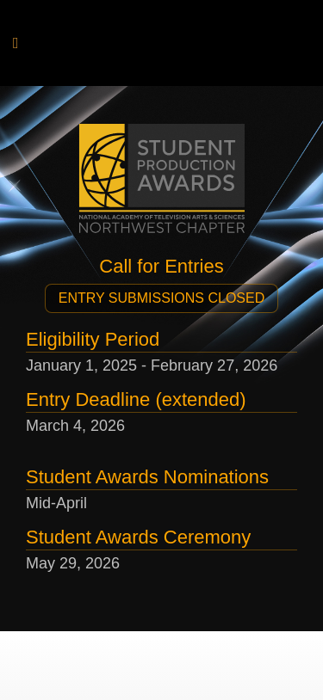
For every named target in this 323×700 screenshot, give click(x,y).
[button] (161, 298)
